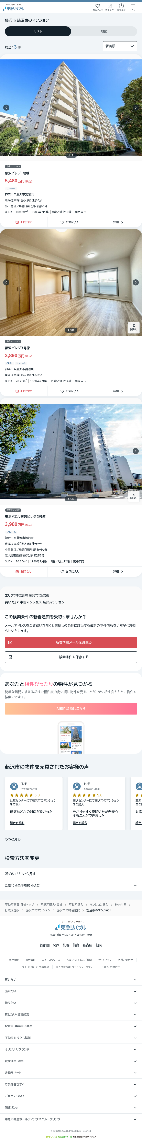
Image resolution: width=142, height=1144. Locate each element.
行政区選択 (12, 910)
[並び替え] (120, 46)
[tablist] (71, 31)
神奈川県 (121, 904)
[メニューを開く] (133, 7)
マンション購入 (99, 904)
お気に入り (71, 222)
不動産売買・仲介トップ (19, 904)
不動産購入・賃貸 (51, 904)
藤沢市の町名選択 (68, 910)
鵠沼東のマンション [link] (98, 910)
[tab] (38, 31)
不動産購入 (76, 904)
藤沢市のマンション (38, 910)
